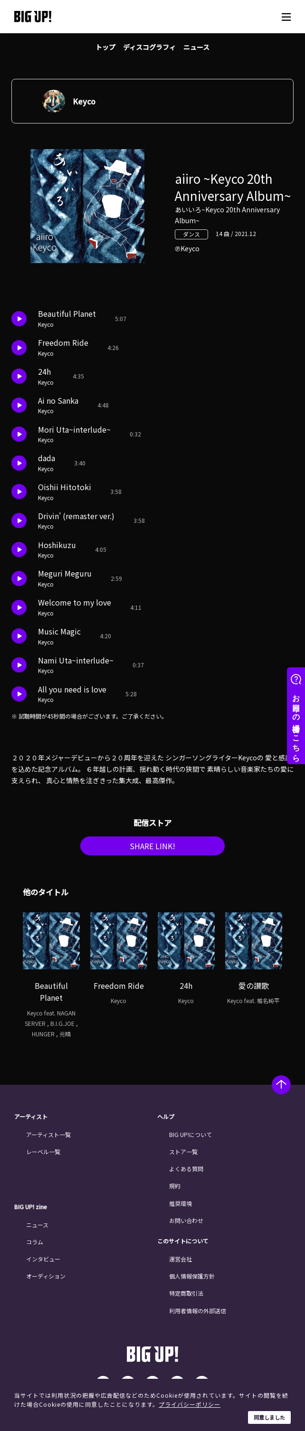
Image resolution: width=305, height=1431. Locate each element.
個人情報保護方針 (192, 1276)
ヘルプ (165, 1116)
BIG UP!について (190, 1134)
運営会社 (180, 1259)
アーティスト (31, 1116)
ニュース (196, 47)
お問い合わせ (186, 1220)
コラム (34, 1242)
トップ (105, 47)
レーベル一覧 (43, 1151)
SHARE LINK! (152, 846)
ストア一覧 (183, 1151)
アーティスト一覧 (48, 1134)
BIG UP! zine (30, 1207)
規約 (175, 1186)
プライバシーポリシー (189, 1404)
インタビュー (43, 1259)
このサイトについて (183, 1241)
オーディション (46, 1276)
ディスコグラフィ (149, 47)
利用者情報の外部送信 (197, 1311)
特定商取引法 (186, 1293)
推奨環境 (180, 1203)
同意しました (269, 1417)
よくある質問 (186, 1169)
